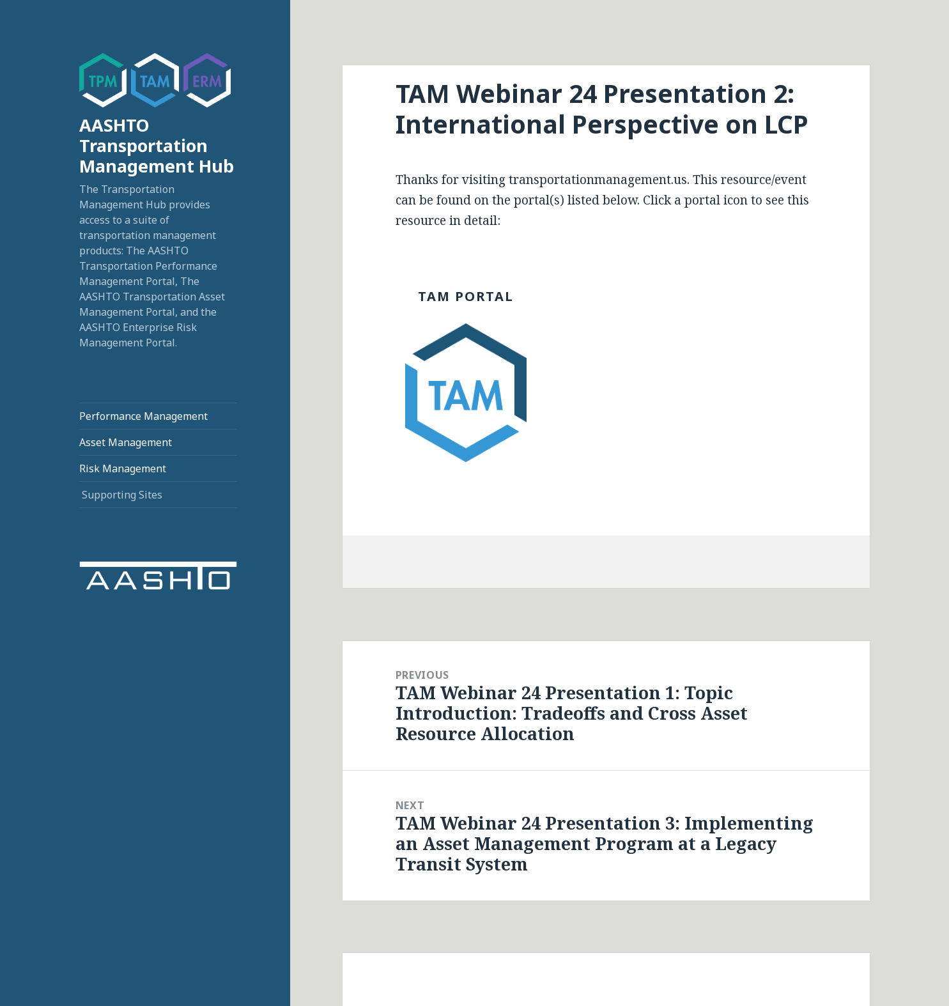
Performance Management (143, 416)
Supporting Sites (122, 495)
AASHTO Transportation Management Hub (156, 145)
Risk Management (122, 468)
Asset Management (125, 442)
